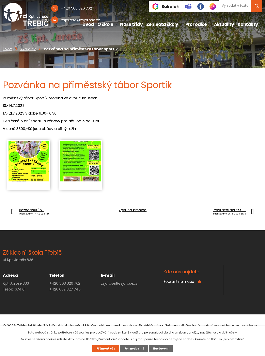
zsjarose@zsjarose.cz (119, 283)
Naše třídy (131, 24)
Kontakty (248, 24)
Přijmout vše (104, 348)
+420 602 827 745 (65, 289)
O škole (105, 24)
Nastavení (162, 348)
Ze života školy (162, 24)
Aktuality (224, 24)
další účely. (229, 332)
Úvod (88, 24)
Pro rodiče (196, 24)
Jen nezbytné (134, 348)
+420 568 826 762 (64, 283)
